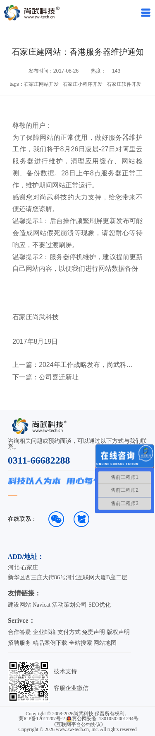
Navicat (42, 605)
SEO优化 (99, 605)
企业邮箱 (44, 632)
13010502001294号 (118, 718)
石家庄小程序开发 (83, 84)
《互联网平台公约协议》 (78, 724)
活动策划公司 (69, 605)
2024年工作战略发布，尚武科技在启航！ (88, 365)
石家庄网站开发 (41, 84)
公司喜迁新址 (59, 377)
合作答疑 (19, 632)
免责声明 (93, 632)
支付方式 (69, 632)
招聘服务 (19, 643)
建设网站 (19, 605)
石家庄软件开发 (124, 84)
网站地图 (105, 643)
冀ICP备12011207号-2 (42, 718)
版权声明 (118, 632)
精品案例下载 (50, 643)
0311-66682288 (39, 460)
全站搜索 (80, 643)
